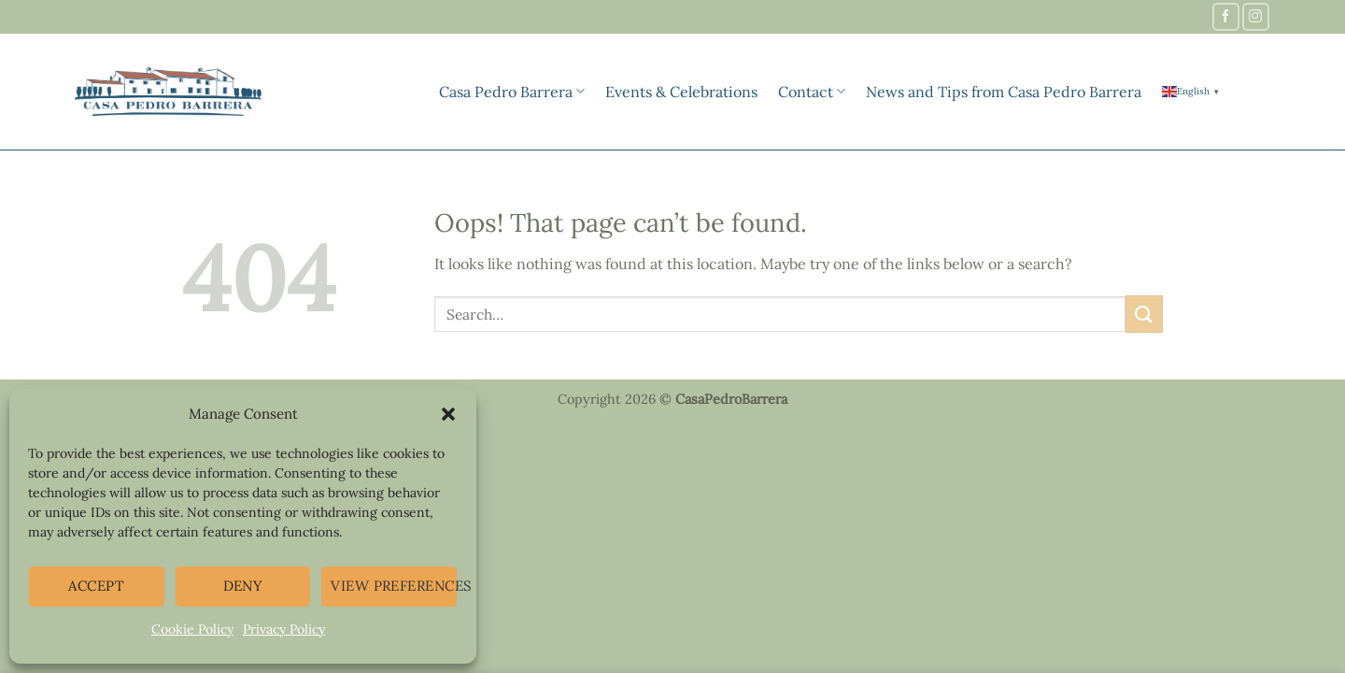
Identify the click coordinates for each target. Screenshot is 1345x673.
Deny (243, 585)
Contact (811, 91)
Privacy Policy (284, 629)
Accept (96, 585)
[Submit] (1144, 313)
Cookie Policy (192, 629)
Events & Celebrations (681, 91)
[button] (448, 414)
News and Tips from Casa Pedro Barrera (1003, 91)
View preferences (394, 585)
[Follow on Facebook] (1225, 16)
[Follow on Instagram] (1255, 16)
